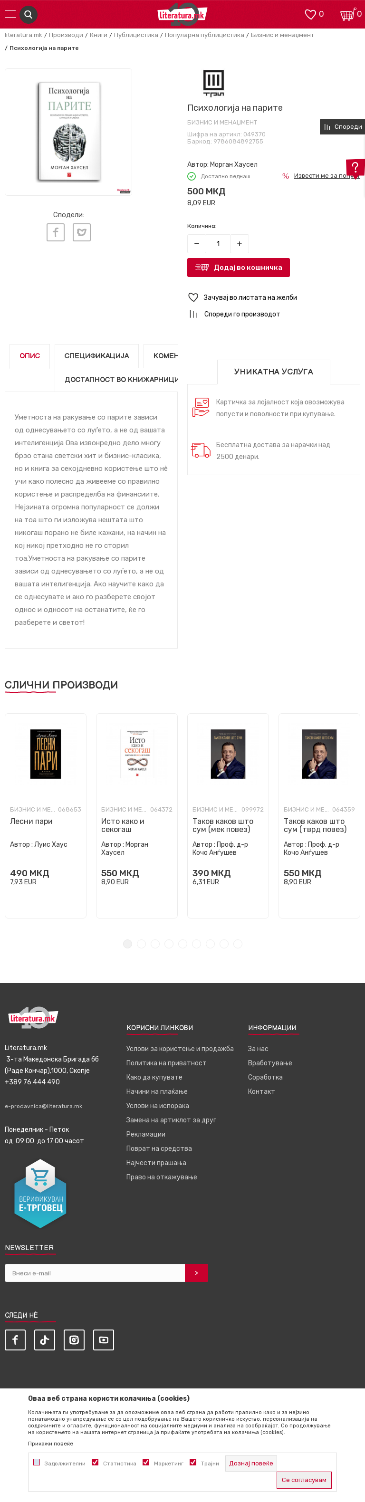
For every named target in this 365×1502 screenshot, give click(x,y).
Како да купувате (154, 1077)
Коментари (176, 356)
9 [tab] (237, 943)
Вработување (270, 1063)
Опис (29, 356)
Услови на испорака (157, 1106)
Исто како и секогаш (122, 825)
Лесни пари (31, 821)
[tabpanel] (45, 815)
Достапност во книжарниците (127, 379)
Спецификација (97, 356)
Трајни (210, 1463)
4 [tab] (168, 943)
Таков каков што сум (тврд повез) (315, 825)
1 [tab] (127, 943)
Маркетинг (168, 1463)
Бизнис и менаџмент (282, 34)
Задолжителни (65, 1463)
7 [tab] (210, 943)
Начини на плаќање (157, 1092)
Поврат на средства (159, 1149)
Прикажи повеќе (50, 1443)
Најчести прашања (156, 1163)
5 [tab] (182, 943)
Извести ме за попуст (327, 175)
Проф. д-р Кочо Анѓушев (220, 849)
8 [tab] (224, 943)
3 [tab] (155, 943)
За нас (258, 1049)
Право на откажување (161, 1177)
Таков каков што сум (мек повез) (222, 825)
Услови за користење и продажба (180, 1049)
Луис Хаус (50, 845)
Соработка (265, 1077)
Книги (98, 34)
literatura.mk (23, 34)
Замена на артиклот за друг (171, 1120)
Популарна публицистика (204, 34)
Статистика (119, 1463)
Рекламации (145, 1134)
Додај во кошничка (248, 267)
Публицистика (136, 34)
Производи (66, 34)
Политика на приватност (166, 1063)
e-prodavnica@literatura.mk (43, 1106)
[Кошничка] (348, 13)
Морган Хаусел (234, 165)
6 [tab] (196, 943)
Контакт (261, 1092)
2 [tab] (141, 943)
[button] (273, 297)
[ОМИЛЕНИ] (310, 13)
